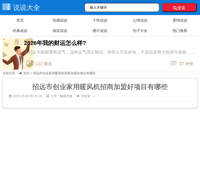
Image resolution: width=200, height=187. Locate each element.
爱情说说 (180, 20)
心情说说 (140, 20)
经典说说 (20, 31)
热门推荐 (180, 31)
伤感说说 (60, 20)
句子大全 (140, 31)
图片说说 (100, 31)
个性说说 (100, 20)
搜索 (179, 8)
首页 (20, 20)
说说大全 (20, 7)
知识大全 (66, 96)
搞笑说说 (60, 31)
